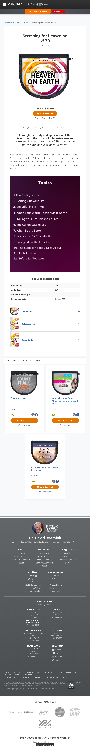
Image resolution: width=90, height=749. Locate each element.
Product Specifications (59, 128)
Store (16, 22)
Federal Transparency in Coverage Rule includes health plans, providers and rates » (29, 689)
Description (27, 128)
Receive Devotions (45, 745)
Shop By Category (37, 11)
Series (25, 22)
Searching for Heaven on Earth (45, 22)
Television (44, 549)
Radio (21, 549)
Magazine (67, 549)
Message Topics (41, 128)
